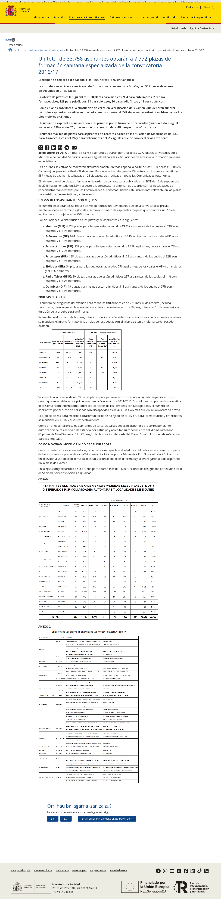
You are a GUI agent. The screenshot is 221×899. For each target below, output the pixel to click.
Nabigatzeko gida (20, 875)
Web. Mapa (62, 875)
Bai (52, 841)
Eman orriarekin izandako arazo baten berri (107, 841)
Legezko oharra (43, 875)
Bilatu (206, 30)
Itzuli (10, 62)
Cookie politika (16, 12)
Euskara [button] (192, 29)
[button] (41, 39)
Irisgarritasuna (98, 875)
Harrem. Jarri (79, 875)
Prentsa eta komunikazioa (33, 72)
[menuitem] (41, 39)
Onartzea (43, 12)
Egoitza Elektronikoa (202, 50)
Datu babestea (118, 875)
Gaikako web (178, 50)
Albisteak (57, 72)
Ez (65, 841)
